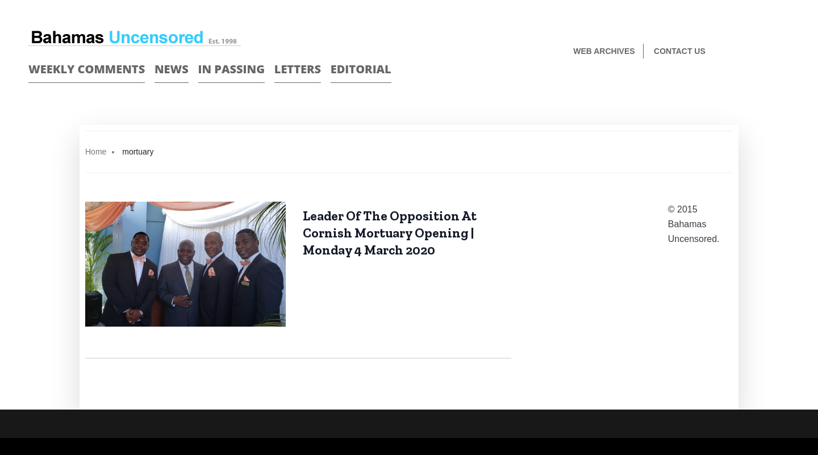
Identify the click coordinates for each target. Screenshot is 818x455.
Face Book (765, 52)
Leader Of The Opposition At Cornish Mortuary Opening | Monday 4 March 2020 (390, 233)
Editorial (361, 69)
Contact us (680, 51)
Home (95, 151)
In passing (231, 69)
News (172, 69)
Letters (297, 69)
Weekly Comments (86, 69)
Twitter (785, 52)
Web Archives (604, 51)
